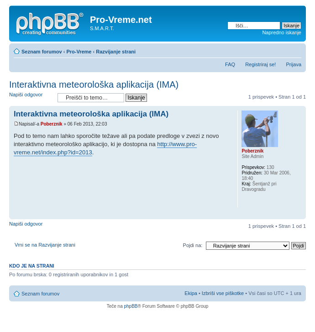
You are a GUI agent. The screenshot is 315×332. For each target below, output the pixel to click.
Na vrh (298, 214)
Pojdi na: (193, 245)
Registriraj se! (260, 64)
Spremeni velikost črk (294, 50)
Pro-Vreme (78, 51)
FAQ (230, 64)
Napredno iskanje (281, 32)
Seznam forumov (41, 51)
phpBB (130, 306)
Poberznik (52, 123)
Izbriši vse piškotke (223, 293)
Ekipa (190, 293)
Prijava (293, 64)
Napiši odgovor (31, 97)
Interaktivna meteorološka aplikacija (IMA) (93, 84)
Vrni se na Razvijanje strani (45, 245)
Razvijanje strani (116, 51)
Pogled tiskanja (281, 50)
